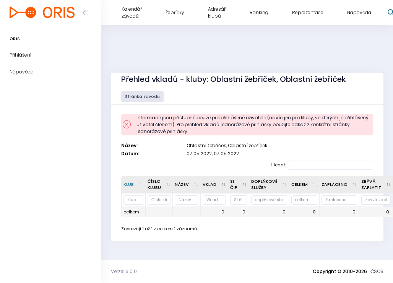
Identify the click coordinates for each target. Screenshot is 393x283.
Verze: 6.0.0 (124, 271)
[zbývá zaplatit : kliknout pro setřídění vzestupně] (376, 184)
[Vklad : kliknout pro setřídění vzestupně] (214, 184)
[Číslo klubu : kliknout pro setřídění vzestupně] (159, 184)
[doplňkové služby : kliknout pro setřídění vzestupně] (269, 184)
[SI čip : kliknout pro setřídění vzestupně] (238, 184)
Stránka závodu (142, 96)
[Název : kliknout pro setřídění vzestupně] (187, 184)
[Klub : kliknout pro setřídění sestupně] (134, 184)
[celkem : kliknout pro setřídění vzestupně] (304, 184)
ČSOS (376, 271)
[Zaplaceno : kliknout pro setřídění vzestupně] (339, 184)
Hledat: (322, 165)
